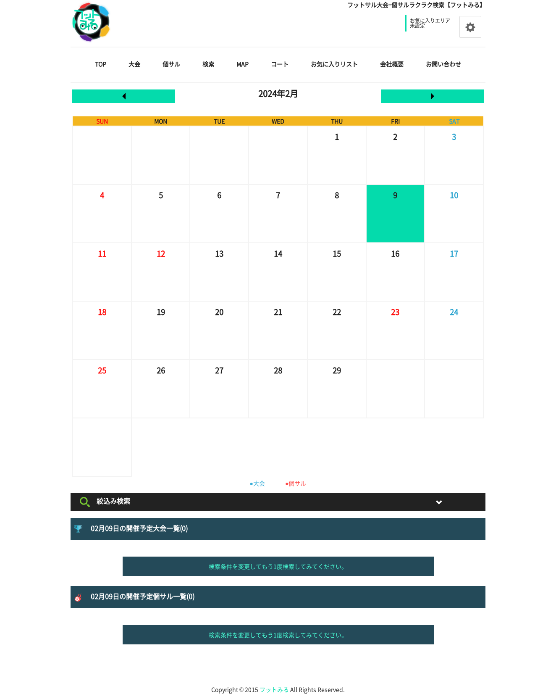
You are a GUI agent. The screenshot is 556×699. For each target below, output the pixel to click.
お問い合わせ (443, 64)
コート (279, 64)
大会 (134, 64)
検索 (208, 64)
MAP (242, 64)
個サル (171, 64)
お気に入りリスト (334, 64)
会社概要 (392, 64)
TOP (100, 64)
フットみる (274, 689)
